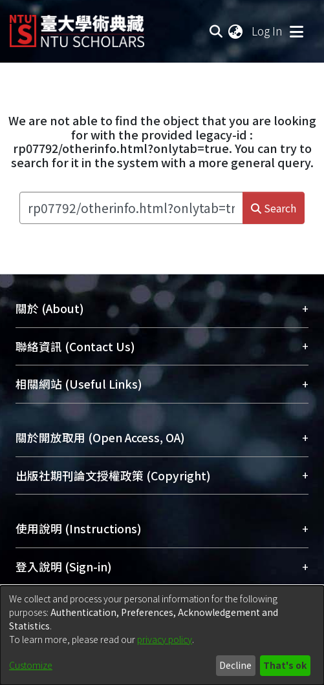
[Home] (77, 26)
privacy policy (164, 639)
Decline (235, 665)
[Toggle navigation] (296, 31)
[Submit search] (216, 31)
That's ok (285, 665)
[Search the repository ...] (131, 208)
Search (273, 208)
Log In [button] (268, 31)
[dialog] (162, 635)
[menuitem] (236, 31)
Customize (30, 665)
